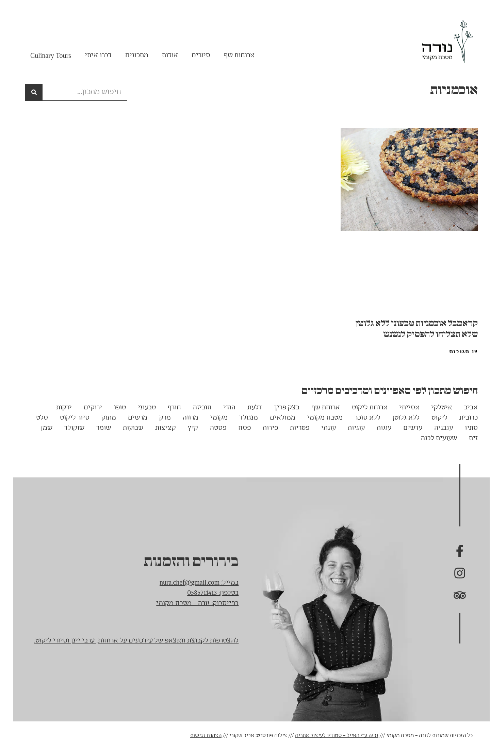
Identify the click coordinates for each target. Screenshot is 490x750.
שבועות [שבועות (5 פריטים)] (126, 428)
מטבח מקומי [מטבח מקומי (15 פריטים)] (318, 417)
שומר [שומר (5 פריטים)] (97, 428)
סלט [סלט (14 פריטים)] (36, 417)
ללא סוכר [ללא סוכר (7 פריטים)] (361, 417)
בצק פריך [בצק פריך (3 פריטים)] (280, 407)
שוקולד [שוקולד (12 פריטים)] (68, 428)
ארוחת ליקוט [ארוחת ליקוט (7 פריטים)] (363, 407)
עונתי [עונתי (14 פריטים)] (322, 428)
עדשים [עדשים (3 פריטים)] (406, 428)
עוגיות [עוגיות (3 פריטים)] (349, 428)
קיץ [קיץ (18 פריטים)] (186, 428)
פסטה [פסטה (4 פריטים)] (211, 428)
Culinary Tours (44, 55)
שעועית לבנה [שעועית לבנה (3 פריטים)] (432, 438)
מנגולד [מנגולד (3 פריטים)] (242, 417)
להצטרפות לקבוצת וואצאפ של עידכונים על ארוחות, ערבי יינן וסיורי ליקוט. (130, 640)
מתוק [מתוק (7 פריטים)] (102, 417)
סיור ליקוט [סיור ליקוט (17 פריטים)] (68, 417)
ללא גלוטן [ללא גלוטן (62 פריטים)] (399, 417)
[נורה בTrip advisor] (453, 595)
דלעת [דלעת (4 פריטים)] (248, 407)
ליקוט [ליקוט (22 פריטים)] (433, 417)
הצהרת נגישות (199, 735)
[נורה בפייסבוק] (453, 551)
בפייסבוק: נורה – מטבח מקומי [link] (191, 603)
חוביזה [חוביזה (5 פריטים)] (195, 407)
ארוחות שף (232, 55)
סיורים (194, 55)
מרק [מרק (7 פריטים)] (158, 417)
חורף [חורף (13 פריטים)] (168, 407)
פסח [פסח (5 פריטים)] (238, 428)
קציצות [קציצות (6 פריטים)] (159, 428)
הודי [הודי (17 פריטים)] (223, 407)
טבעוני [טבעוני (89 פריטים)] (140, 407)
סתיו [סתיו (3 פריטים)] (464, 428)
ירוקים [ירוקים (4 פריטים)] (86, 407)
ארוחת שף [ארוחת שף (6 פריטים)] (319, 407)
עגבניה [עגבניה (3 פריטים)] (437, 428)
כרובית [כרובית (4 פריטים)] (462, 417)
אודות (164, 55)
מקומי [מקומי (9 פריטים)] (212, 417)
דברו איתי (91, 55)
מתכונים (130, 55)
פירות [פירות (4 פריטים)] (264, 428)
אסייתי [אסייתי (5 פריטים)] (403, 407)
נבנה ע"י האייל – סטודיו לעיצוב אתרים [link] (330, 735)
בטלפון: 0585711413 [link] (206, 593)
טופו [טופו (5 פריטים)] (113, 407)
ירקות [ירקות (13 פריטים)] (57, 407)
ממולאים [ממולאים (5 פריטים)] (276, 417)
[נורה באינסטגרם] (453, 573)
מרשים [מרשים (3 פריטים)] (131, 417)
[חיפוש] (27, 92)
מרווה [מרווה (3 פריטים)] (184, 417)
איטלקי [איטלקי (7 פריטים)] (435, 407)
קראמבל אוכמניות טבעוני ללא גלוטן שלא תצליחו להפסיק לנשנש (410, 328)
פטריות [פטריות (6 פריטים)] (293, 428)
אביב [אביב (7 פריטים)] (464, 407)
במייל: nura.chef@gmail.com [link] (192, 583)
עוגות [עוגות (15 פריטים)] (377, 428)
